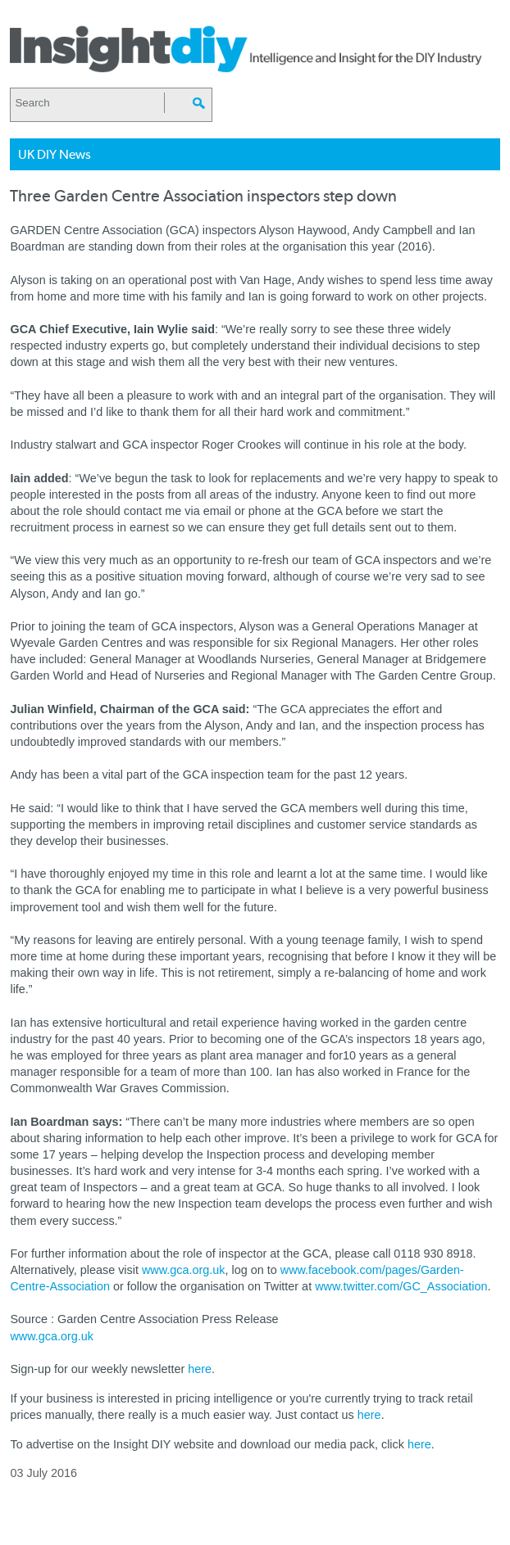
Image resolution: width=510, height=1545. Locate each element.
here (200, 1369)
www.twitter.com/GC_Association (401, 1286)
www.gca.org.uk (183, 1269)
